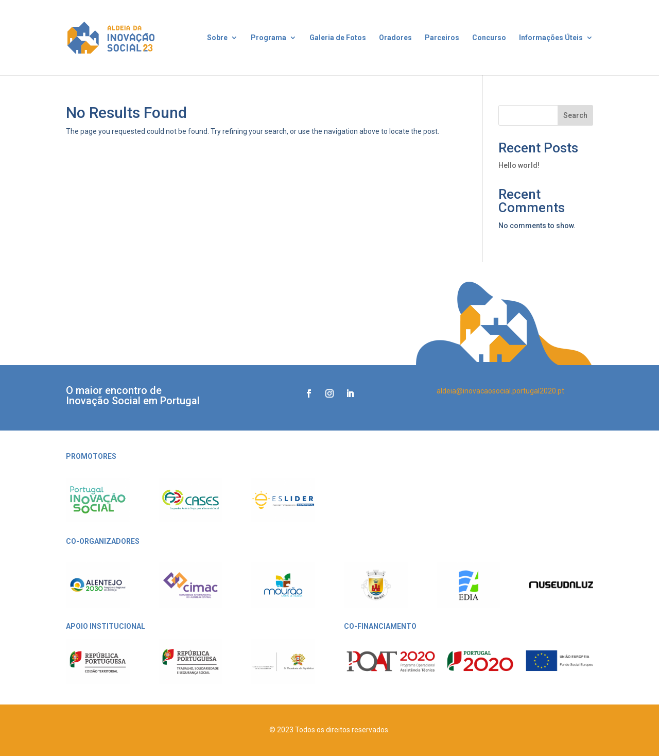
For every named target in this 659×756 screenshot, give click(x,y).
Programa (268, 38)
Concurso (489, 38)
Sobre (217, 38)
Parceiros (442, 38)
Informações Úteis (551, 38)
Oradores (395, 38)
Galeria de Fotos (337, 38)
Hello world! (519, 165)
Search (575, 115)
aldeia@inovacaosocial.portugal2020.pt (500, 391)
